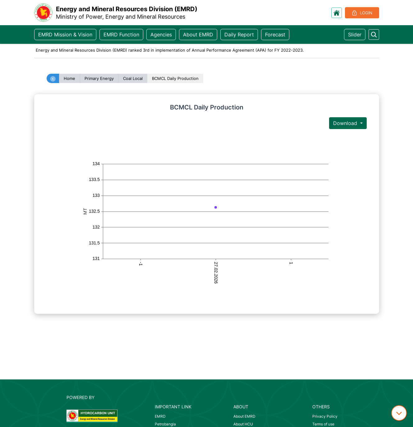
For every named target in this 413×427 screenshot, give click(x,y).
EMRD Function (121, 34)
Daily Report (239, 34)
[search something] (374, 34)
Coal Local (133, 78)
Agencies (161, 34)
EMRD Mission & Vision (65, 34)
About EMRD (198, 34)
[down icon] (399, 413)
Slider (354, 34)
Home (69, 78)
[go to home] (336, 12)
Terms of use (323, 424)
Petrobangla (165, 424)
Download (346, 123)
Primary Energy (99, 78)
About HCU (243, 424)
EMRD (160, 416)
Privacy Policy (324, 416)
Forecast (275, 34)
